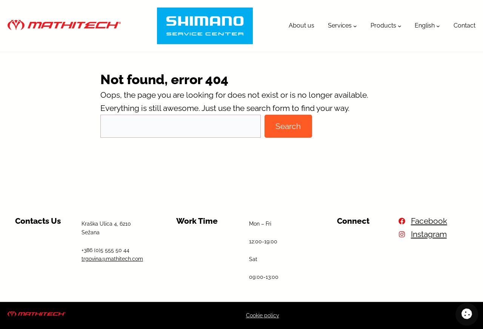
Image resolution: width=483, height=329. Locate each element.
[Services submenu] (355, 26)
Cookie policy (262, 315)
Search (288, 126)
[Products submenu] (399, 26)
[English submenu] (438, 26)
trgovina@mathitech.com (112, 259)
